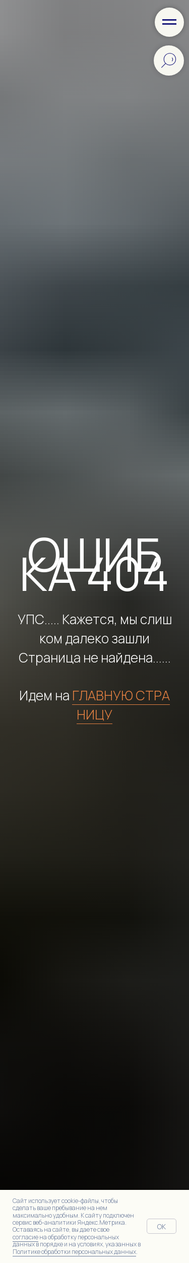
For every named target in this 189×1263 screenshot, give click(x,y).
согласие (25, 1237)
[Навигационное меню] (169, 22)
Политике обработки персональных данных (74, 1251)
